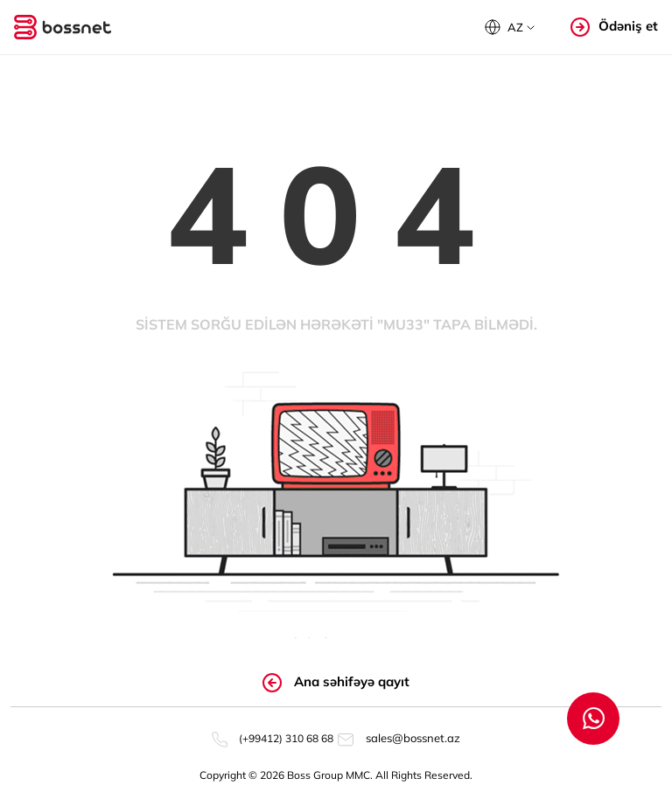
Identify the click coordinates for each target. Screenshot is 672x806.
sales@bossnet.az (398, 738)
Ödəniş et (614, 27)
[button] (510, 27)
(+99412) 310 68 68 (272, 738)
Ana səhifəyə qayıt (336, 682)
